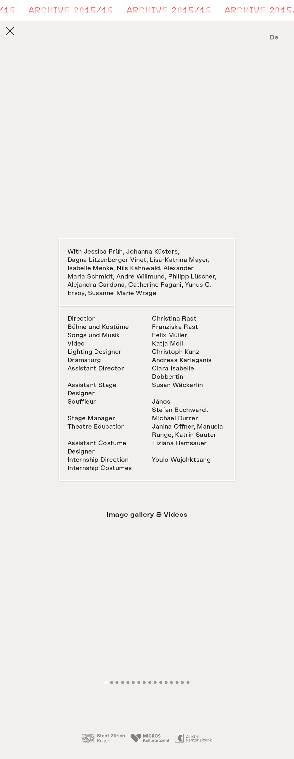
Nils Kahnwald (138, 268)
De (274, 37)
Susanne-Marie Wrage (122, 293)
